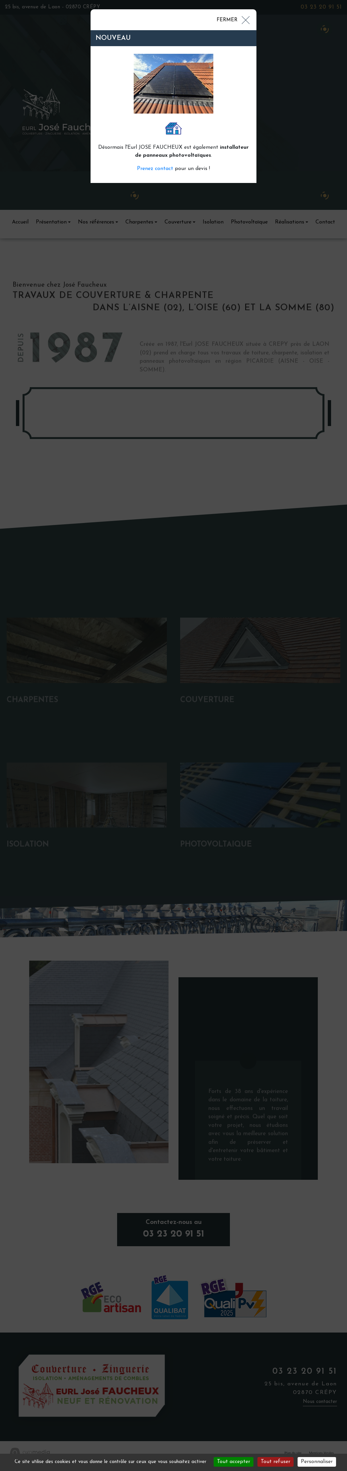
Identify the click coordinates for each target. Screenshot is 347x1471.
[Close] (233, 20)
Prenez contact (155, 168)
